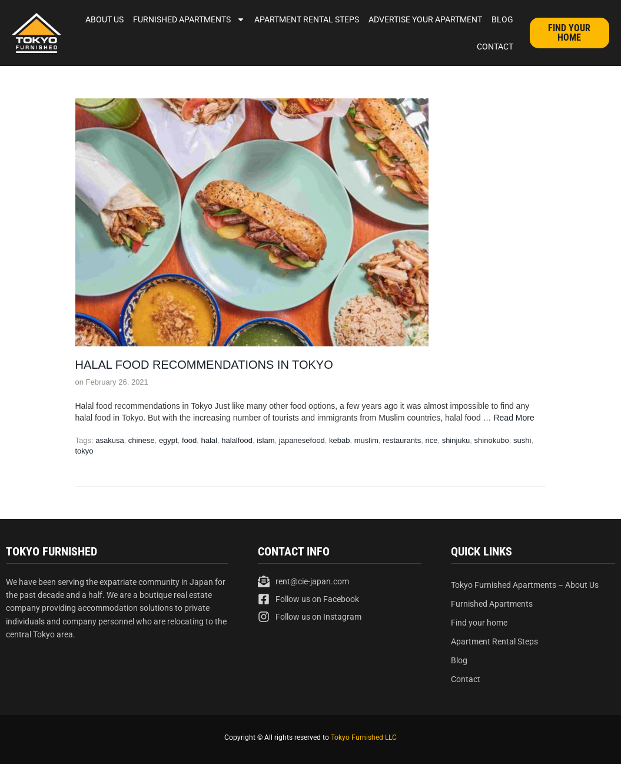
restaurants (402, 440)
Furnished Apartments (189, 19)
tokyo (84, 451)
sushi (522, 440)
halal (209, 440)
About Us (104, 19)
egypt (168, 440)
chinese (141, 440)
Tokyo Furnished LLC (364, 737)
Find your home (479, 622)
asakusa (109, 440)
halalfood (237, 440)
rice (431, 440)
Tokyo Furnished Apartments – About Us (525, 585)
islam (265, 440)
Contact (495, 46)
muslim (366, 440)
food (189, 440)
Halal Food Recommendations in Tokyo (204, 364)
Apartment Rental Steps (306, 19)
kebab (339, 440)
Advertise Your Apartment (425, 19)
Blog (502, 19)
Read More (513, 417)
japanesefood (302, 440)
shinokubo (491, 440)
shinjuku (456, 440)
